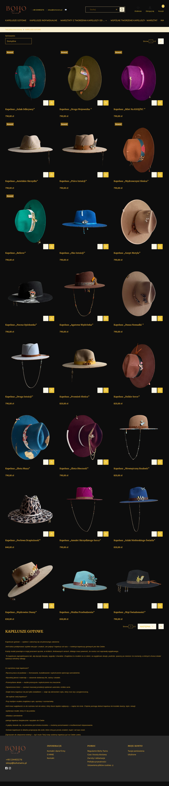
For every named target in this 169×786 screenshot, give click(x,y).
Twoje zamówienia (136, 751)
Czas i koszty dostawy (97, 754)
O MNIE (50, 754)
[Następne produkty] (147, 626)
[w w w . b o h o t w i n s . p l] (13, 759)
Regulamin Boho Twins (97, 751)
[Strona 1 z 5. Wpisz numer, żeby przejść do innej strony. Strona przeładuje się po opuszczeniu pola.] (151, 41)
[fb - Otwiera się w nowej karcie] (6, 768)
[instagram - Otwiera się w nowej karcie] (10, 768)
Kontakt (50, 758)
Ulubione (132, 754)
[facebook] (66, 9)
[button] (122, 9)
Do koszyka (51, 103)
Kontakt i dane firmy (56, 751)
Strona (145, 41)
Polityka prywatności (96, 762)
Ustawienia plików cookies (99, 765)
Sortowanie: (10, 36)
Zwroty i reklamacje (96, 758)
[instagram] (69, 9)
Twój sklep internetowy (13, 29)
